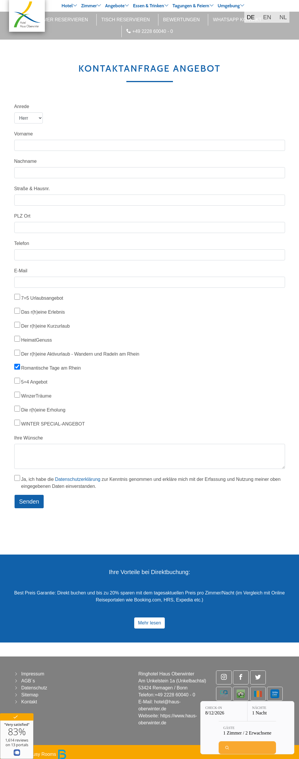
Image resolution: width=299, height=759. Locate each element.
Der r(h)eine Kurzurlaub (45, 326)
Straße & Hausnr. (32, 188)
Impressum (32, 673)
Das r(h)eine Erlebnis (43, 312)
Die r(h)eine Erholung (43, 409)
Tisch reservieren (125, 19)
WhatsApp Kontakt (237, 19)
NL (283, 17)
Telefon (21, 243)
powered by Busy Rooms (35, 754)
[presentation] (58, 524)
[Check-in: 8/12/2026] (224, 711)
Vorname (23, 133)
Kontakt (29, 701)
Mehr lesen (149, 622)
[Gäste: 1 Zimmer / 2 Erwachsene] (247, 731)
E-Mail (20, 270)
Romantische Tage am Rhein (51, 368)
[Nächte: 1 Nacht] (270, 711)
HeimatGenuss (36, 340)
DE (251, 17)
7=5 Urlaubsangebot (42, 298)
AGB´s (28, 680)
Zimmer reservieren (61, 19)
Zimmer (89, 5)
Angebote (115, 5)
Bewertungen (181, 19)
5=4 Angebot (34, 382)
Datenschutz (34, 687)
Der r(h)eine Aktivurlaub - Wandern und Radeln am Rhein (80, 354)
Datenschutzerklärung (77, 479)
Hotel (66, 5)
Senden (29, 501)
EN (267, 17)
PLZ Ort (22, 215)
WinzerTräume (36, 395)
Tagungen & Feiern (190, 5)
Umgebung (228, 5)
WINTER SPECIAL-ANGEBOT (53, 423)
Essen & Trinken (148, 5)
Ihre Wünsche (28, 437)
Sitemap (29, 694)
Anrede (21, 106)
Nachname (25, 161)
